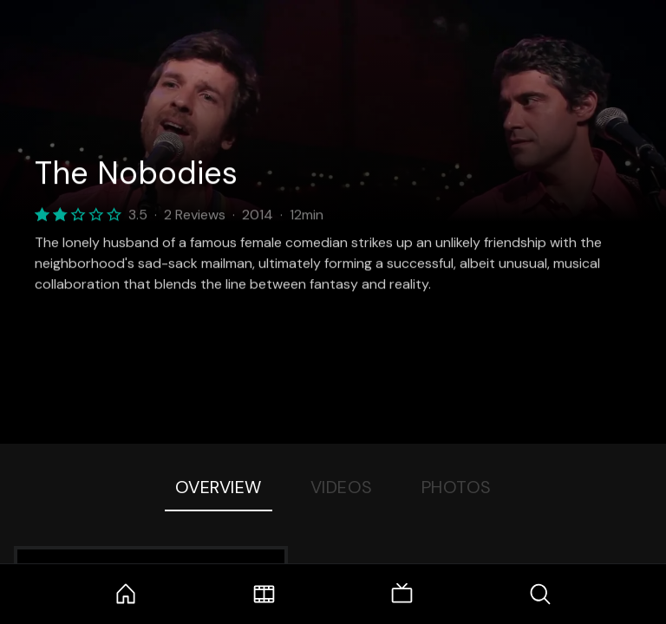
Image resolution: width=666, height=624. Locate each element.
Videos (341, 487)
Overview (218, 487)
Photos (456, 487)
